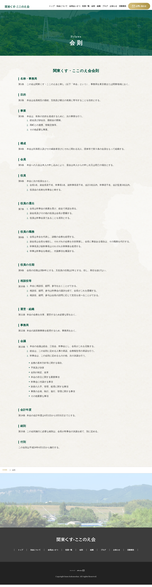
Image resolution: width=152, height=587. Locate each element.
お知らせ (113, 6)
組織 (99, 6)
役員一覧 (85, 6)
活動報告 (122, 6)
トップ (52, 6)
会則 (93, 6)
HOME (4, 472)
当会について (61, 6)
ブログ (105, 6)
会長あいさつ (74, 6)
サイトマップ (69, 572)
